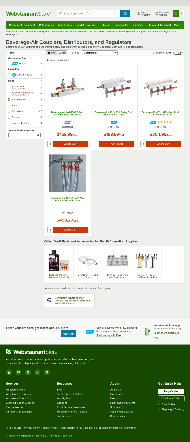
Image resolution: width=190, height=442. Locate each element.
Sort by (75, 52)
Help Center (171, 391)
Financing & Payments (122, 403)
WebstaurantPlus (15, 389)
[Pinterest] (47, 372)
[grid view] (51, 52)
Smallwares (65, 24)
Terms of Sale (13, 428)
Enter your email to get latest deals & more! (37, 328)
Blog (59, 389)
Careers (114, 398)
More (178, 24)
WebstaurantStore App (18, 398)
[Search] (38, 135)
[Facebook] (28, 372)
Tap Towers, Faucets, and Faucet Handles (146, 276)
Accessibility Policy (71, 428)
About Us (115, 389)
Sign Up (68, 333)
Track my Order (171, 398)
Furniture (138, 24)
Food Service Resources (71, 407)
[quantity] (50, 144)
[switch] (178, 53)
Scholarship (116, 407)
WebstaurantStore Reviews (72, 411)
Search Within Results (21, 130)
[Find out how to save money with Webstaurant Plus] (67, 122)
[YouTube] (18, 372)
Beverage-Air (104, 288)
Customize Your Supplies (20, 403)
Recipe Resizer (14, 407)
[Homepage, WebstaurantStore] (28, 14)
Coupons (62, 403)
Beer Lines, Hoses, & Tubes (88, 276)
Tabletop (105, 24)
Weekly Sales (64, 398)
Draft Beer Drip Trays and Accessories (117, 276)
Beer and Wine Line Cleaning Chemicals (59, 276)
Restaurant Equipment (22, 24)
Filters (11, 52)
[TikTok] (37, 372)
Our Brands (116, 394)
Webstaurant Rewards (18, 394)
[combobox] (88, 13)
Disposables (121, 24)
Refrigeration (46, 24)
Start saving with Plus (108, 335)
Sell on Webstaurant (121, 411)
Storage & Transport (159, 24)
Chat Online (166, 404)
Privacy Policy (32, 428)
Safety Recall (64, 416)
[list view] (62, 52)
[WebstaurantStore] (51, 352)
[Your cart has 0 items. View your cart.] (178, 13)
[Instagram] (9, 372)
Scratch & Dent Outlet (69, 394)
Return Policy (117, 416)
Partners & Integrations (19, 411)
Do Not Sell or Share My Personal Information (110, 428)
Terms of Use (50, 428)
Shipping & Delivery (171, 409)
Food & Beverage (86, 24)
